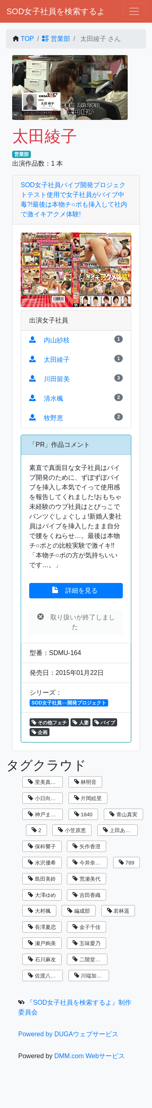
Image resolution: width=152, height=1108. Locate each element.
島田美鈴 (42, 879)
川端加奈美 (90, 976)
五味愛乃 (87, 943)
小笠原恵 (72, 830)
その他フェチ (49, 723)
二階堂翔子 (89, 959)
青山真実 (123, 814)
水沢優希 (42, 863)
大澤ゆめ (42, 895)
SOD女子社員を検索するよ (55, 11)
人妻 (80, 723)
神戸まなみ (44, 814)
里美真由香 (44, 782)
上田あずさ (119, 830)
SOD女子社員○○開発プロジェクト (69, 703)
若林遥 (118, 911)
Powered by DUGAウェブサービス (68, 1034)
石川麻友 (42, 959)
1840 (83, 814)
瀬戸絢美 (42, 943)
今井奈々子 (89, 863)
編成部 (78, 911)
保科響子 (42, 846)
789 (126, 863)
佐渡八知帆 (44, 976)
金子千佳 (87, 927)
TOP (27, 38)
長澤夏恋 (42, 927)
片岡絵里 (88, 798)
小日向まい (44, 798)
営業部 (56, 38)
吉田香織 (87, 895)
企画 (39, 732)
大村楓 (39, 911)
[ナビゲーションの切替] (134, 11)
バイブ (104, 723)
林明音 (85, 782)
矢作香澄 (87, 846)
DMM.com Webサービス (89, 1055)
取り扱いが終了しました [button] (76, 621)
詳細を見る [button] (75, 590)
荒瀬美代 (87, 879)
